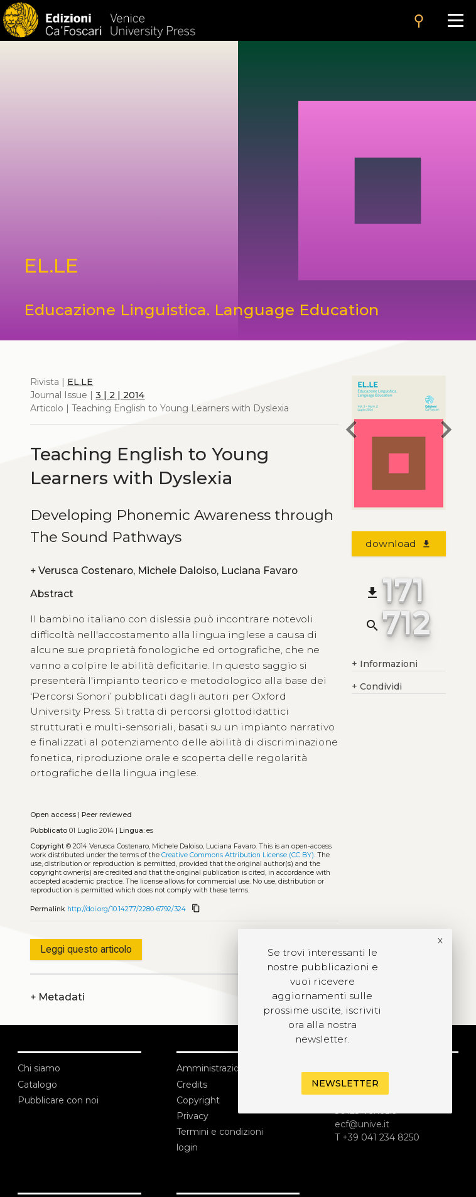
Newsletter (345, 1083)
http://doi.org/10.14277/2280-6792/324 (126, 909)
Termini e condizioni (219, 1131)
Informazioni (385, 664)
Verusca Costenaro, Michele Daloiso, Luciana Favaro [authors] (164, 570)
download (398, 544)
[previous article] (351, 431)
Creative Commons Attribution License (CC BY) (237, 855)
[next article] (445, 431)
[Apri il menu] (455, 20)
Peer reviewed (107, 815)
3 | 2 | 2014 (119, 395)
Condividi (377, 686)
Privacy (192, 1116)
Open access (53, 815)
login (187, 1147)
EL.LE (80, 381)
